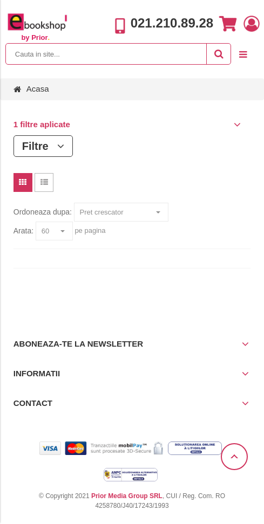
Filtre (43, 146)
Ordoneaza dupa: (42, 212)
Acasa (37, 88)
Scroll (234, 456)
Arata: (23, 230)
